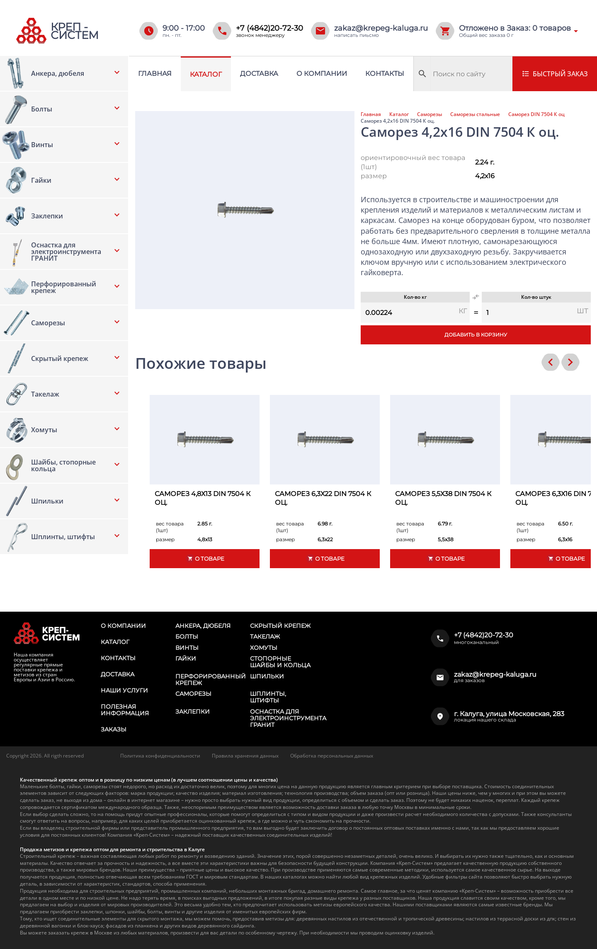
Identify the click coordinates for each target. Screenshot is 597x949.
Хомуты (263, 647)
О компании (321, 73)
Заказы (113, 729)
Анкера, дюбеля (203, 625)
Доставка (259, 73)
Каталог (206, 74)
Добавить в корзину (475, 335)
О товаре (204, 558)
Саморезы (429, 114)
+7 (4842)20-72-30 (269, 28)
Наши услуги (124, 690)
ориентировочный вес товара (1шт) (413, 162)
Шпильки (267, 676)
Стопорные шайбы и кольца (280, 662)
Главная (155, 73)
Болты (186, 636)
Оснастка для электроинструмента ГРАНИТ (288, 718)
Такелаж (265, 636)
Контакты (384, 73)
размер (374, 176)
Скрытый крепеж (280, 625)
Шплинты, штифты (268, 697)
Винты (187, 647)
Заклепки (192, 711)
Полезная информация (125, 710)
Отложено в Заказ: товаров (515, 28)
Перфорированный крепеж (210, 680)
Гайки (185, 658)
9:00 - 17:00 (184, 28)
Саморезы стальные (475, 114)
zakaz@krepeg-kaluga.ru (381, 28)
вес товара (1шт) (170, 526)
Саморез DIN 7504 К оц (536, 114)
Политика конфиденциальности (160, 755)
